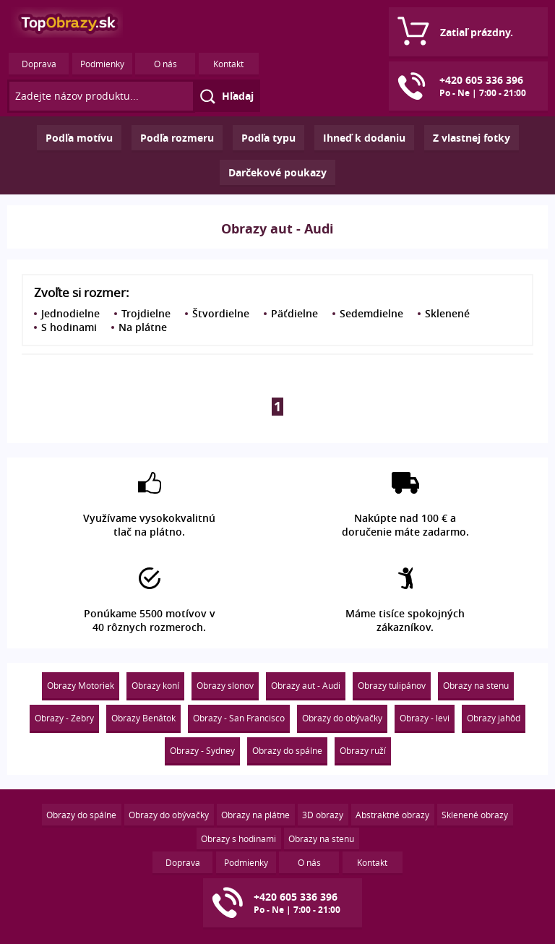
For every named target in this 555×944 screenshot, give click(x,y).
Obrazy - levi (424, 718)
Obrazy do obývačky (342, 718)
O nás (165, 63)
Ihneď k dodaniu (364, 138)
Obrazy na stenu (476, 685)
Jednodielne (70, 313)
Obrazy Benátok (143, 718)
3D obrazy (322, 814)
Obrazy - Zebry (64, 718)
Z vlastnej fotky (471, 138)
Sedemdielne (371, 313)
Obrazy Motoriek (80, 685)
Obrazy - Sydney (202, 750)
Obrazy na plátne (255, 814)
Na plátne (143, 327)
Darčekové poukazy (277, 172)
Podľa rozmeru (177, 138)
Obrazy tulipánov (392, 685)
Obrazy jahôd (493, 718)
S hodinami (69, 327)
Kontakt (228, 63)
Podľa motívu (79, 138)
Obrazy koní (155, 685)
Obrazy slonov (225, 685)
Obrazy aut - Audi (305, 685)
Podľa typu (268, 138)
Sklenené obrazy (475, 814)
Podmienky (102, 63)
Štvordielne (220, 313)
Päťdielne (294, 313)
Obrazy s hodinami (238, 838)
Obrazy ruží (363, 750)
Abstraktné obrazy (392, 814)
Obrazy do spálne (287, 750)
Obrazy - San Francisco (239, 718)
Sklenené (447, 313)
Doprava (39, 63)
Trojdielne (146, 313)
